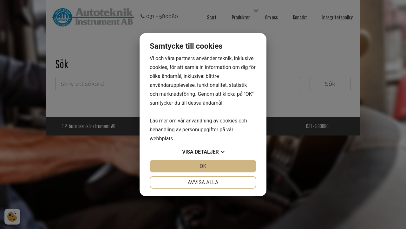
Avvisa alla (203, 182)
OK (203, 166)
